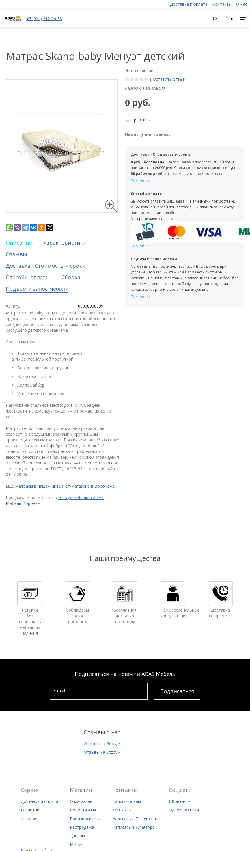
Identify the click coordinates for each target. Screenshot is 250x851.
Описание (19, 242)
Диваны (77, 836)
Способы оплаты (28, 277)
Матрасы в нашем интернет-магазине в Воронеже (65, 486)
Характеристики (65, 242)
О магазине (81, 801)
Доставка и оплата (189, 4)
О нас (241, 4)
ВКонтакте (180, 801)
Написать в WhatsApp (133, 827)
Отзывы (16, 254)
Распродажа (82, 827)
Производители (85, 818)
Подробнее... (142, 180)
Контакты (222, 4)
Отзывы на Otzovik (102, 752)
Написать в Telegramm (134, 818)
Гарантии (30, 810)
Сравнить (140, 120)
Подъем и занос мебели (37, 288)
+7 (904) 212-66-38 (44, 18)
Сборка (70, 277)
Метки (76, 844)
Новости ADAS (84, 810)
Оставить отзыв (169, 79)
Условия (29, 818)
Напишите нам (126, 801)
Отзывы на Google (102, 743)
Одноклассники (184, 810)
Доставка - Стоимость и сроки (45, 265)
